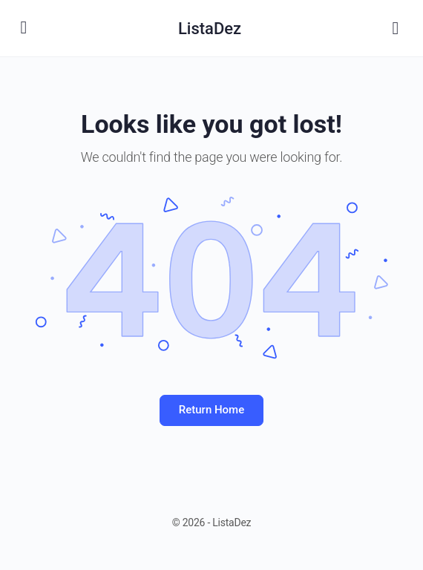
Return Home (211, 409)
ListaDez (209, 28)
